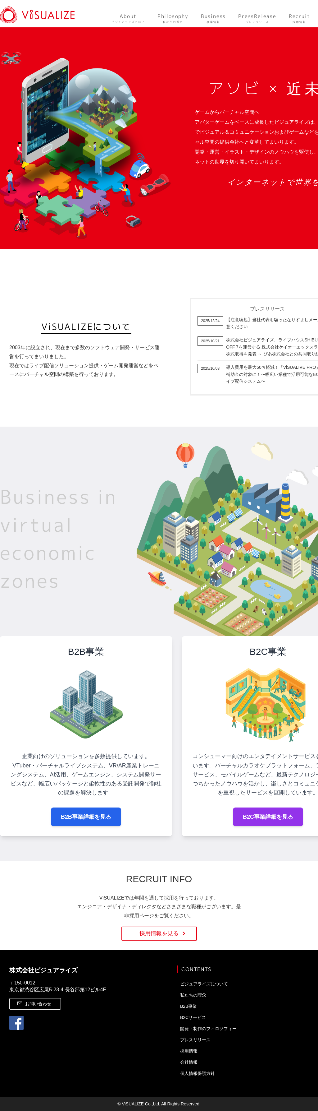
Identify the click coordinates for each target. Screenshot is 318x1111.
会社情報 (189, 1062)
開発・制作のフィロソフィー (208, 1028)
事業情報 (213, 18)
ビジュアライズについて (204, 983)
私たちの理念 (173, 18)
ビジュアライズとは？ (128, 18)
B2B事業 (188, 1006)
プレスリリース (257, 18)
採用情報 (299, 18)
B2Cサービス (193, 1017)
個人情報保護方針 (197, 1073)
